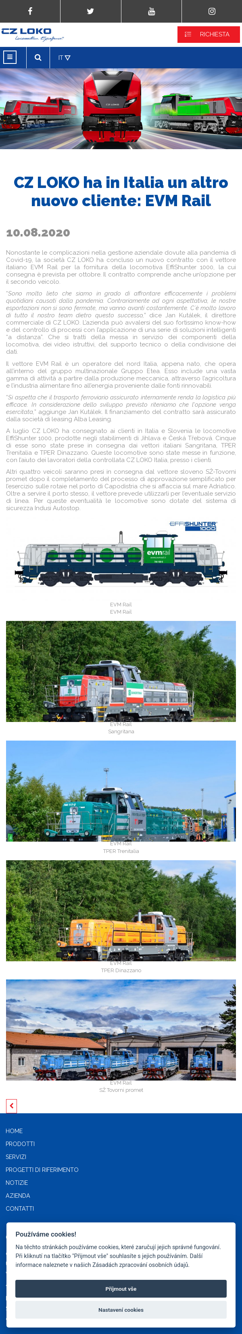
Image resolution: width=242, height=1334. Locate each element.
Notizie (17, 1183)
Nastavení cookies (121, 1310)
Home (14, 1131)
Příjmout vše (121, 1288)
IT (60, 57)
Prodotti (20, 1144)
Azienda (18, 1196)
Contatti (20, 1208)
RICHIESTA (214, 34)
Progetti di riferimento (42, 1170)
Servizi (16, 1157)
